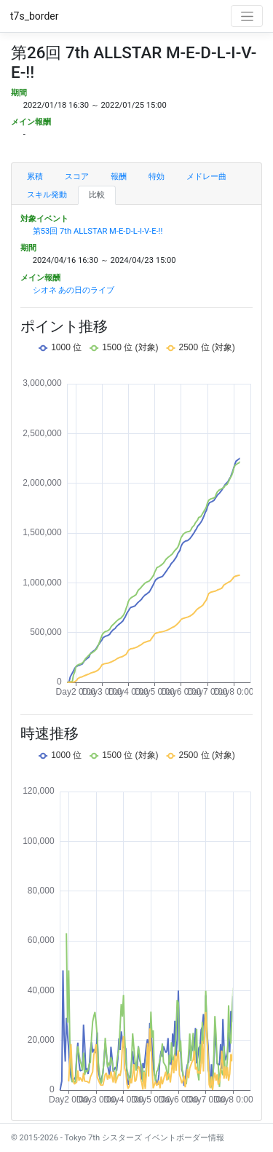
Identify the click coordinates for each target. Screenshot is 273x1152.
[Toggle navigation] (247, 16)
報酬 (119, 176)
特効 (157, 176)
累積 (35, 176)
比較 (97, 195)
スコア (77, 176)
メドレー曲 (206, 176)
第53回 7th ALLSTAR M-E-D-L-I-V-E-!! (98, 231)
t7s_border (34, 16)
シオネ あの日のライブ (74, 290)
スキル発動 (47, 195)
